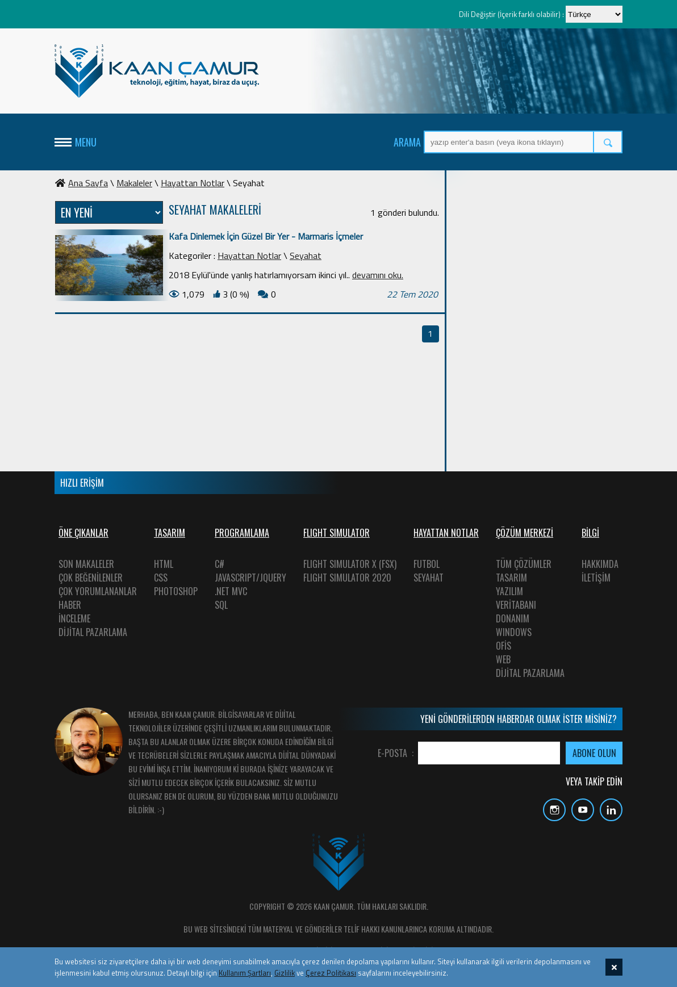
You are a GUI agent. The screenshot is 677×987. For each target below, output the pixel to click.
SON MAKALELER (86, 564)
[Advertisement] (537, 247)
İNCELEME (74, 618)
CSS (161, 577)
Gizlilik (284, 972)
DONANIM (512, 618)
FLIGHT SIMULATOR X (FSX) (349, 564)
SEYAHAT (428, 577)
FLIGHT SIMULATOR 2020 (347, 577)
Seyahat (305, 255)
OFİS (503, 646)
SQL (221, 605)
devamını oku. (377, 275)
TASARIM (511, 577)
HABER (69, 605)
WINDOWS (514, 632)
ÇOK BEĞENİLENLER (90, 577)
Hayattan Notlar (192, 183)
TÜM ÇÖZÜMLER (523, 564)
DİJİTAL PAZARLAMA (92, 632)
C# (219, 564)
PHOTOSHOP (176, 591)
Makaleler (134, 183)
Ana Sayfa (81, 183)
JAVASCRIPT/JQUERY (250, 577)
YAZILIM (509, 591)
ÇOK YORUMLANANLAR (97, 591)
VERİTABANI (516, 605)
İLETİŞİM (596, 577)
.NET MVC (231, 591)
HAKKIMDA (600, 564)
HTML (163, 564)
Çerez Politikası (331, 972)
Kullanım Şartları (245, 972)
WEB (503, 659)
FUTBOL (426, 564)
